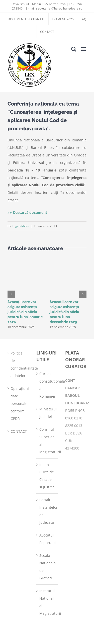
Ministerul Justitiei (47, 413)
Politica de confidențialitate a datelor (18, 364)
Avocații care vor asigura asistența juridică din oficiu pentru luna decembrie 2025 (64, 312)
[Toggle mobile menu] (83, 49)
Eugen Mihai (20, 226)
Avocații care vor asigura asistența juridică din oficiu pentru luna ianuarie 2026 (25, 312)
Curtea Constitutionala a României (47, 385)
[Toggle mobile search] (73, 49)
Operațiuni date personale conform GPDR (18, 403)
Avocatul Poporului (47, 539)
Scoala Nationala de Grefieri (47, 566)
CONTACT (18, 431)
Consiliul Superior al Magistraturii (47, 440)
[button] (11, 294)
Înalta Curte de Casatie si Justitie (47, 476)
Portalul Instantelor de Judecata (47, 511)
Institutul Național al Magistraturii (47, 602)
